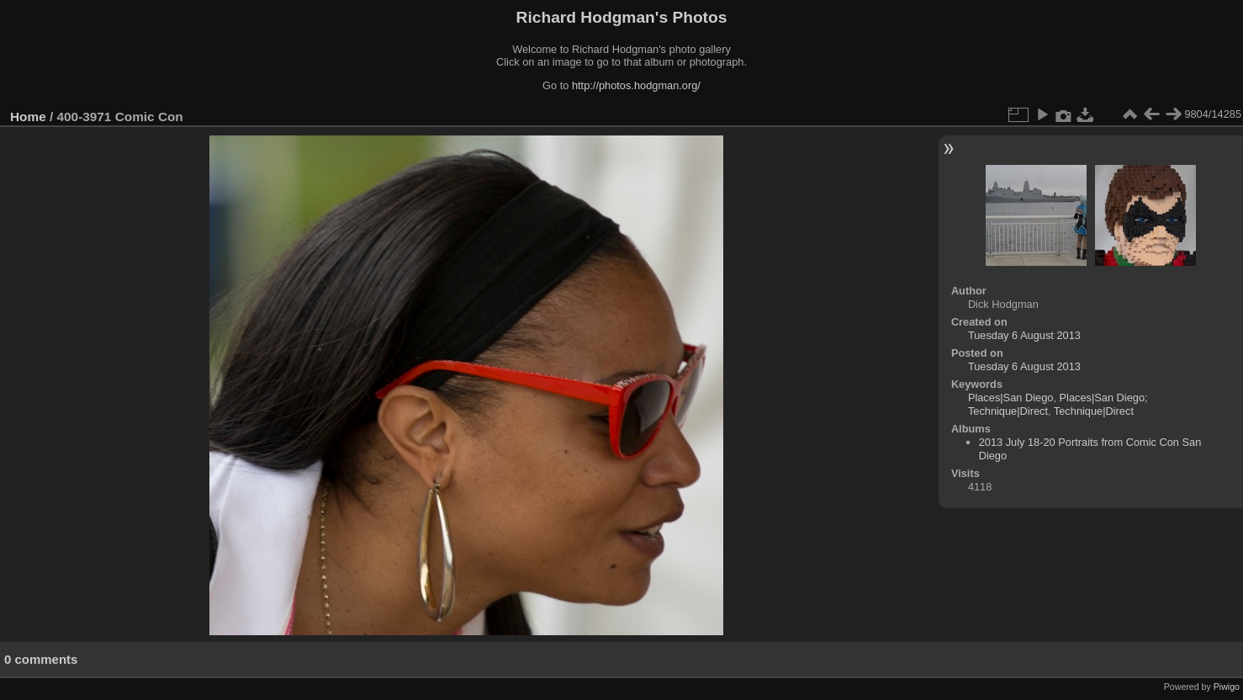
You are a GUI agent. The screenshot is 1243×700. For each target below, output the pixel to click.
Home (28, 116)
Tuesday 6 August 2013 (1024, 335)
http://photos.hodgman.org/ (636, 85)
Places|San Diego (1011, 397)
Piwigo (1227, 686)
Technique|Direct (1094, 411)
